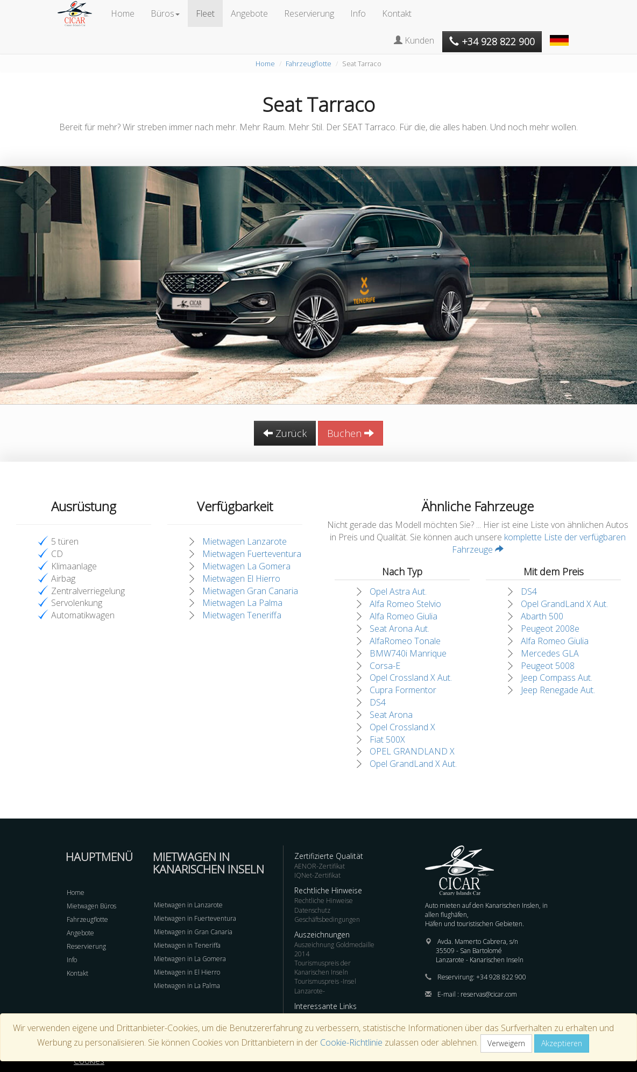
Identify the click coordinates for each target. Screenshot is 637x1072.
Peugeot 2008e (550, 628)
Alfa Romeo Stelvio (405, 604)
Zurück (285, 433)
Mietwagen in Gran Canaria (193, 931)
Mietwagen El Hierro (241, 578)
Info (358, 13)
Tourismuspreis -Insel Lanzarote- (325, 986)
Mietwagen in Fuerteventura (195, 918)
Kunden (414, 40)
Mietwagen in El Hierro (187, 972)
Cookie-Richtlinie (351, 1042)
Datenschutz (312, 910)
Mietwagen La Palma (242, 603)
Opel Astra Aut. (398, 591)
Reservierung (309, 13)
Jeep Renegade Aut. (558, 690)
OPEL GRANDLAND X (412, 751)
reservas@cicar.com (489, 994)
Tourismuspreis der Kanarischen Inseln (322, 967)
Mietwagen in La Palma (187, 985)
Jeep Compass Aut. (556, 677)
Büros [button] (165, 13)
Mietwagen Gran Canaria (250, 591)
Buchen (350, 433)
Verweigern (506, 1043)
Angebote (249, 13)
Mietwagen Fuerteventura (251, 554)
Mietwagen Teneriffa (241, 615)
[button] (560, 35)
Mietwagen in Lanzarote (188, 904)
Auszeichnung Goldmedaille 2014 (334, 949)
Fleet (205, 13)
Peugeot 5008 (548, 666)
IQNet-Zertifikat (317, 875)
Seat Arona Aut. (399, 628)
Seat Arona (391, 715)
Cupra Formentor (403, 690)
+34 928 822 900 (501, 977)
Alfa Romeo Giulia (403, 616)
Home (123, 13)
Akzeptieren (561, 1043)
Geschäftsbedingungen (327, 919)
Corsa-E (385, 666)
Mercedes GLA (550, 653)
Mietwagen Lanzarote (244, 541)
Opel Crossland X (402, 727)
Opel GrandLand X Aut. (413, 764)
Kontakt (397, 13)
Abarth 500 (542, 616)
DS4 (378, 702)
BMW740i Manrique (408, 653)
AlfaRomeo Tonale (405, 641)
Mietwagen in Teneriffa (187, 945)
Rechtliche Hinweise (323, 900)
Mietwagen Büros (91, 906)
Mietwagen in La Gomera (190, 958)
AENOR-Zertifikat (319, 866)
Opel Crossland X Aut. (411, 677)
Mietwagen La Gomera (246, 566)
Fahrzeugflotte (308, 63)
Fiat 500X (387, 739)
